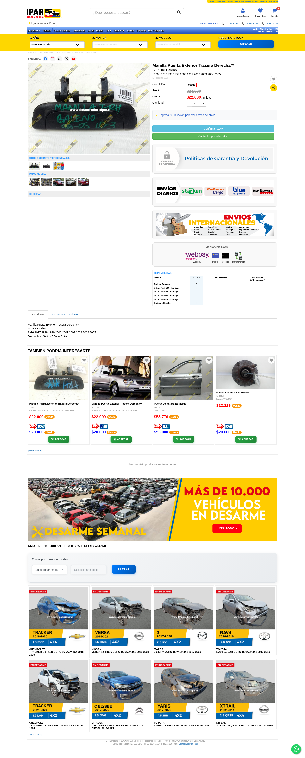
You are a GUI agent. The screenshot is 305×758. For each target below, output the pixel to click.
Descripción (38, 314)
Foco (108, 30)
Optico (99, 30)
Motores (47, 30)
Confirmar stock (213, 128)
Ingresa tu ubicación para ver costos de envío (187, 115)
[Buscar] (179, 12)
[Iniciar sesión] (243, 12)
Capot (91, 30)
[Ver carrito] (274, 12)
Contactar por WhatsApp (213, 136)
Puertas (130, 30)
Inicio (212, 1)
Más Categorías (156, 30)
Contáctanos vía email (188, 744)
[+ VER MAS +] (34, 450)
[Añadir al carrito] (58, 439)
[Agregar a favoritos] (273, 79)
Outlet (230, 1)
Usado (191, 85)
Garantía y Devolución (246, 1)
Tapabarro (118, 30)
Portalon (141, 30)
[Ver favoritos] (260, 12)
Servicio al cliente (269, 1)
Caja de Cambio (62, 30)
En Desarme (34, 30)
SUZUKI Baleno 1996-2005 (46, 53)
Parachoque (79, 30)
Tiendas (221, 1)
